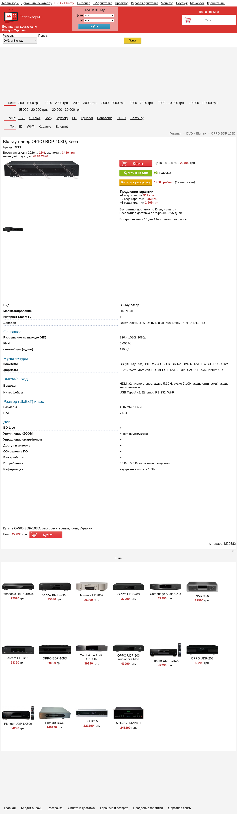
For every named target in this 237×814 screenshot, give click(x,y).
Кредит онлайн (31, 808)
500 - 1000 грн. (29, 103)
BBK (21, 118)
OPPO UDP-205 (202, 658)
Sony (48, 118)
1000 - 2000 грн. (57, 103)
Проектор (121, 3)
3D (20, 126)
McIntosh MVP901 (128, 723)
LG (74, 118)
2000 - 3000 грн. (85, 103)
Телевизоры (10, 3)
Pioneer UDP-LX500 (165, 661)
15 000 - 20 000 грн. (33, 109)
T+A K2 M (91, 721)
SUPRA (34, 118)
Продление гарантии (148, 808)
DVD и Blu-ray (64, 3)
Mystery (62, 118)
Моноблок (197, 3)
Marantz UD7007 (91, 595)
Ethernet (61, 126)
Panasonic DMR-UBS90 (17, 594)
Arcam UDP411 (18, 658)
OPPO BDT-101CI (54, 595)
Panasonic (104, 118)
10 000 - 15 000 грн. (203, 103)
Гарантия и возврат (114, 808)
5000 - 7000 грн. (142, 103)
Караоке (45, 126)
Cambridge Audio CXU (165, 594)
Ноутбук (182, 3)
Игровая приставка (144, 3)
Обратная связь (179, 808)
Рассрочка (55, 808)
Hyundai (87, 118)
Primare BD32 (54, 723)
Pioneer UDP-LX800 (18, 723)
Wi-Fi (31, 126)
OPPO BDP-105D (55, 658)
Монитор (167, 3)
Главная (10, 808)
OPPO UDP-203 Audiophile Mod (128, 657)
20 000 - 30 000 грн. (66, 109)
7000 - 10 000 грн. (171, 103)
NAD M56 (202, 596)
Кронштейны (216, 3)
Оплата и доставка (81, 808)
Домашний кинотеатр (36, 3)
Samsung (137, 118)
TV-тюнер (83, 3)
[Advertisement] (108, 72)
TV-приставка (102, 3)
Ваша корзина (209, 12)
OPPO (121, 118)
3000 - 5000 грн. (114, 103)
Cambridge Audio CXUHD (91, 657)
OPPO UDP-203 (128, 594)
